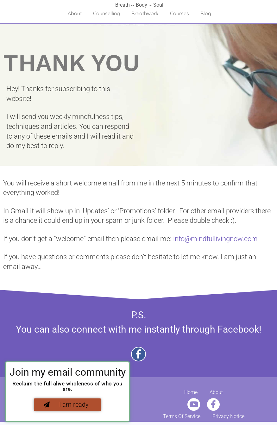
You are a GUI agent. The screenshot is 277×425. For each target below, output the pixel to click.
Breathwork (145, 13)
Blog (205, 13)
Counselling (106, 13)
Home (191, 392)
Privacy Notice (228, 416)
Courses (179, 13)
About (75, 13)
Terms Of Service (181, 416)
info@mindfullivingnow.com (215, 239)
